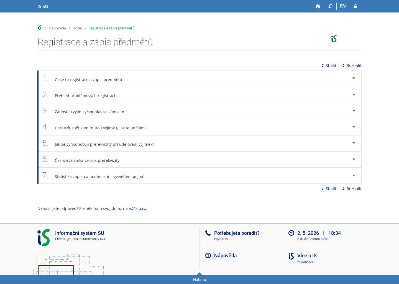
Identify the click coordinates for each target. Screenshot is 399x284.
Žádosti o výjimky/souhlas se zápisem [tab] (86, 111)
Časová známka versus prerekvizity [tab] (84, 159)
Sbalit (328, 65)
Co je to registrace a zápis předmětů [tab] (85, 79)
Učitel (77, 28)
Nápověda (57, 28)
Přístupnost (305, 261)
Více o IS (307, 255)
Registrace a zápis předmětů (111, 28)
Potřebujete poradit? (237, 233)
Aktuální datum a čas (312, 239)
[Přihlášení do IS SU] (355, 6)
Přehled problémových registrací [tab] (81, 95)
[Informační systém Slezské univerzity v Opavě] (42, 6)
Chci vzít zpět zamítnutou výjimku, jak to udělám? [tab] (97, 127)
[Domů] (318, 6)
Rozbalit (351, 65)
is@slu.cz (137, 208)
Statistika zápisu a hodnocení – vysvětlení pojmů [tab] (96, 175)
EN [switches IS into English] (343, 6)
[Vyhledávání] (330, 6)
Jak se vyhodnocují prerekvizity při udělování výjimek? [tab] (101, 143)
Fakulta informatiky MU (88, 239)
